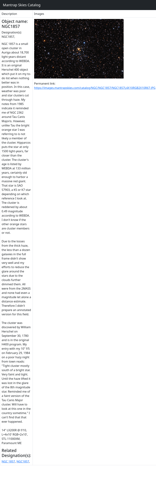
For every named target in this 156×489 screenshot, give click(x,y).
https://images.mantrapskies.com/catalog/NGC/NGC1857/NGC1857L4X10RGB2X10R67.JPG (94, 88)
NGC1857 (22, 461)
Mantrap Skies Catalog (21, 5)
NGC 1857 (8, 461)
